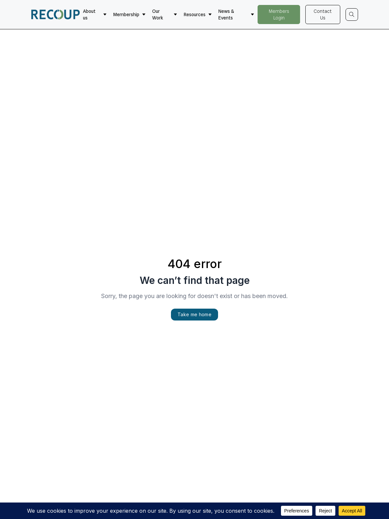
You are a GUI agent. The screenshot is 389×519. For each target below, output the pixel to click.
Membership (129, 14)
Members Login (279, 14)
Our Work (164, 14)
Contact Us (323, 14)
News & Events (236, 14)
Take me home (194, 314)
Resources (198, 14)
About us (95, 14)
